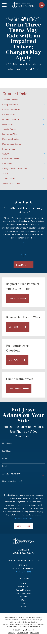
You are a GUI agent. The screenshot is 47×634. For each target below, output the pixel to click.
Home (23, 583)
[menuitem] (23, 99)
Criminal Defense (23, 590)
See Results (18, 327)
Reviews (23, 596)
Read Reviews (19, 388)
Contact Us (17, 298)
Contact (23, 606)
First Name (7, 443)
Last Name (7, 451)
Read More (23, 265)
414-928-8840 (23, 553)
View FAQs (17, 360)
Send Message (23, 526)
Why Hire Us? (23, 586)
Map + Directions (23, 571)
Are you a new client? (11, 474)
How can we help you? (12, 481)
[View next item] (25, 255)
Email (4, 466)
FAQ (23, 603)
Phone (5, 458)
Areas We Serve (23, 593)
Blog (23, 600)
